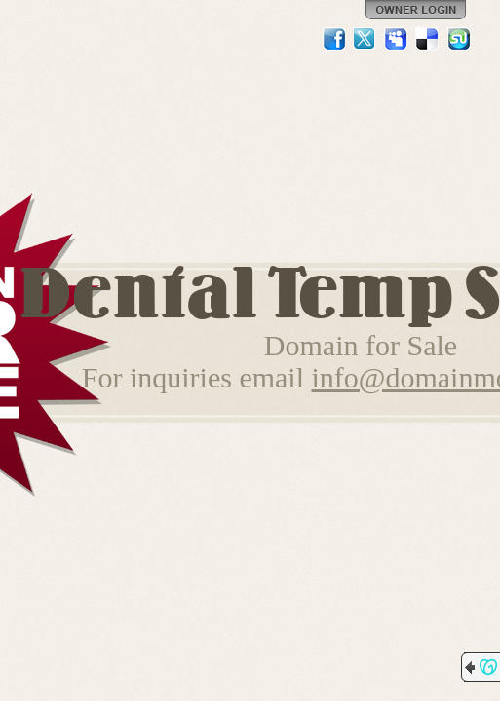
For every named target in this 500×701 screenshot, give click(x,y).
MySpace (396, 39)
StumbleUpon (459, 39)
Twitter (365, 39)
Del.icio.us (428, 39)
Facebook (334, 39)
